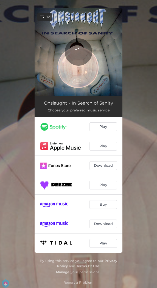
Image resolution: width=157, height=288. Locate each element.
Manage (62, 272)
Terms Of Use (87, 266)
